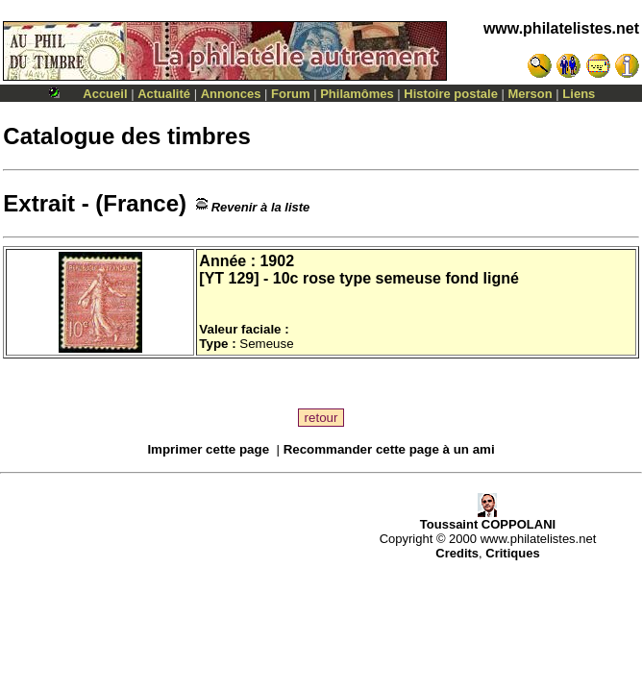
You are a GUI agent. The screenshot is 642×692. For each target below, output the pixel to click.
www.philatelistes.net (561, 28)
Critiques (512, 553)
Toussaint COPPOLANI (488, 518)
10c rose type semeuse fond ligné (396, 278)
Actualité (163, 93)
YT (214, 278)
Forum (290, 93)
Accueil (105, 93)
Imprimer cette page (208, 449)
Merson (530, 93)
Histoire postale (451, 93)
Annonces (231, 93)
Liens (578, 93)
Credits (457, 553)
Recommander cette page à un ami (389, 449)
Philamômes (357, 93)
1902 (276, 261)
